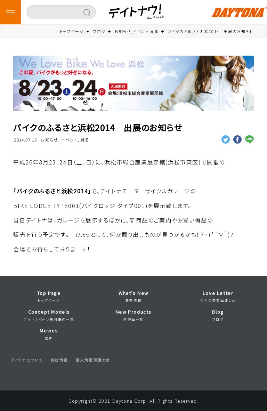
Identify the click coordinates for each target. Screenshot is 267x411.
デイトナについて (26, 360)
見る (84, 140)
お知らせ (49, 140)
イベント (69, 140)
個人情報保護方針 (93, 360)
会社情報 (59, 360)
